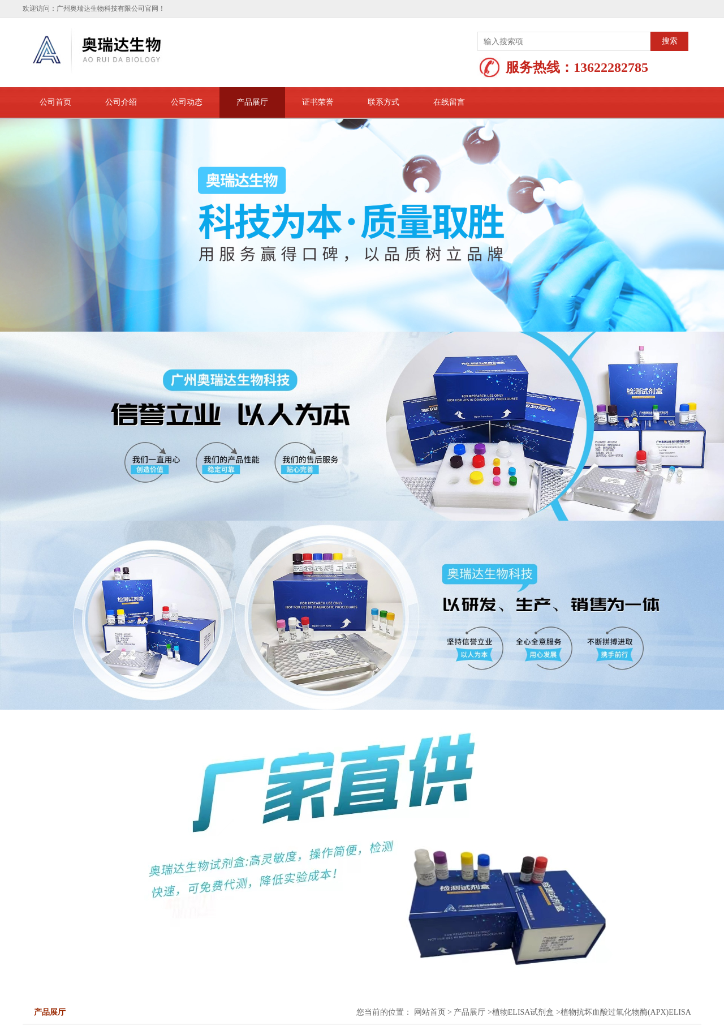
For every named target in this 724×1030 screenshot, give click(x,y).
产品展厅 (252, 102)
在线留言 (449, 102)
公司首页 (55, 102)
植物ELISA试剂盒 (523, 1012)
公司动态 (186, 102)
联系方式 (383, 102)
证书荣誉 (318, 102)
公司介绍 (121, 102)
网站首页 (430, 1012)
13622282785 (611, 67)
